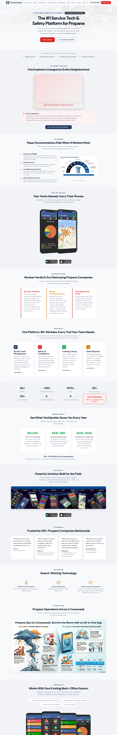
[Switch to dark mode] (87, 2)
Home (21, 2)
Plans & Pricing (52, 2)
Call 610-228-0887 (66, 40)
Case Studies (62, 2)
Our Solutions (42, 2)
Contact (78, 2)
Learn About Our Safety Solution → (58, 127)
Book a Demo (106, 2)
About (73, 2)
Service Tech (28, 2)
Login (84, 2)
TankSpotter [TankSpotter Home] (12, 2)
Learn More (18, 372)
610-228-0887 (95, 2)
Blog (68, 2)
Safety (35, 2)
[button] (78, 166)
